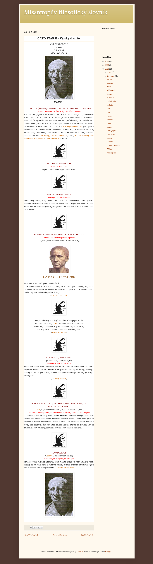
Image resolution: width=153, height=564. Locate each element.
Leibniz (110, 105)
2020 (107, 69)
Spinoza (110, 83)
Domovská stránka (60, 535)
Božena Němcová (113, 145)
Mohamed (110, 90)
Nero (109, 87)
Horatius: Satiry (59, 332)
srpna (109, 72)
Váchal (109, 79)
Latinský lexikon (59, 378)
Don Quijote (111, 131)
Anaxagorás (111, 153)
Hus (108, 112)
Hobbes (110, 120)
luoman (80, 552)
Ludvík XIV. (111, 101)
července (110, 76)
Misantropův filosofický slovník (65, 12)
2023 (107, 65)
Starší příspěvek (87, 535)
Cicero (37, 410)
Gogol (109, 127)
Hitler (109, 123)
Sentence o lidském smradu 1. (46, 138)
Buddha (110, 142)
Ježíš (108, 109)
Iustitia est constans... (66, 468)
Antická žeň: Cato (59, 295)
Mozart (109, 94)
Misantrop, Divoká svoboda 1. (53, 135)
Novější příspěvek (31, 535)
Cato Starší (111, 134)
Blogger (108, 552)
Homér (109, 116)
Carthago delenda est (72, 126)
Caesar (109, 138)
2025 (107, 61)
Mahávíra (110, 98)
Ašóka (109, 149)
